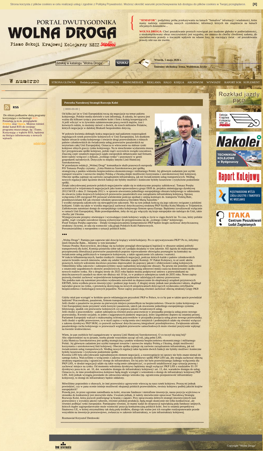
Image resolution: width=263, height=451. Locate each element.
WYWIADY (214, 82)
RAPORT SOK (232, 82)
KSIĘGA (179, 82)
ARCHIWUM (195, 82)
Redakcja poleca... (90, 82)
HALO (167, 82)
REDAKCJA (112, 82)
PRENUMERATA (133, 82)
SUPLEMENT (251, 82)
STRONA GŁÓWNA (64, 82)
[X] (255, 4)
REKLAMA (154, 82)
